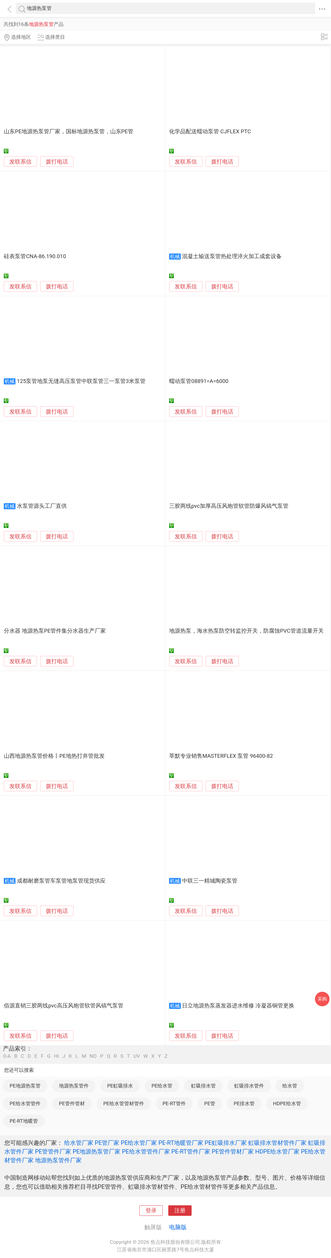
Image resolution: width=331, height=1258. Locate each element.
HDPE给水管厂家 (277, 1151)
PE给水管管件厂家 (146, 1151)
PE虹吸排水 (120, 1086)
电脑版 (178, 1227)
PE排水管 (244, 1103)
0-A (7, 1056)
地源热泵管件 (74, 1086)
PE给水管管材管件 (123, 1103)
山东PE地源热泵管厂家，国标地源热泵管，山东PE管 (68, 131)
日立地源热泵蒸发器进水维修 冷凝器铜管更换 (238, 1006)
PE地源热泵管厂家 (96, 1151)
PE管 (209, 1103)
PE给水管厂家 (139, 1142)
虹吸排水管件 (249, 1086)
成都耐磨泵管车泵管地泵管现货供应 (61, 881)
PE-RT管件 (174, 1103)
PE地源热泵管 (25, 1086)
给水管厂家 (78, 1142)
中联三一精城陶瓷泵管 (209, 881)
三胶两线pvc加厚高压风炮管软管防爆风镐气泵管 (228, 506)
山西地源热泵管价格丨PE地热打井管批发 (54, 756)
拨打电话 (57, 162)
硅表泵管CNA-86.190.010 (35, 256)
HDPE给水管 (287, 1103)
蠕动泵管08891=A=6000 (198, 381)
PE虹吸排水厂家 (226, 1142)
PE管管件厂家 (53, 1151)
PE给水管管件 (25, 1103)
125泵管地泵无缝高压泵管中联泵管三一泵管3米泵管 (81, 381)
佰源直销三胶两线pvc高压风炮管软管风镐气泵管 (63, 1006)
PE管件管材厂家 (233, 1151)
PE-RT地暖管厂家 (180, 1142)
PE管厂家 (107, 1142)
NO (93, 1056)
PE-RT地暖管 (24, 1121)
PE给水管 (161, 1086)
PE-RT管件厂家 (190, 1151)
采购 (322, 999)
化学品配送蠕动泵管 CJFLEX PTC (210, 131)
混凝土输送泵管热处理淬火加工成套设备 (232, 256)
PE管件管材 (72, 1103)
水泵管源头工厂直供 (42, 506)
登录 (151, 1210)
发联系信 (20, 162)
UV (136, 1056)
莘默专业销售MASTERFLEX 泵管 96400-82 (221, 756)
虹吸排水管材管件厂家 (277, 1142)
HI (56, 1056)
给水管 (289, 1086)
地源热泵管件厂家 (58, 1160)
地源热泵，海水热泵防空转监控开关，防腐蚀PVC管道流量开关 (246, 631)
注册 (179, 1210)
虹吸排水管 (203, 1086)
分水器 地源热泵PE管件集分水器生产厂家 (55, 631)
